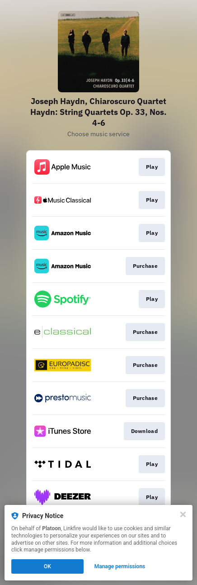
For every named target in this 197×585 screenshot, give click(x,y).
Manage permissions (119, 566)
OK (47, 566)
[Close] (183, 514)
